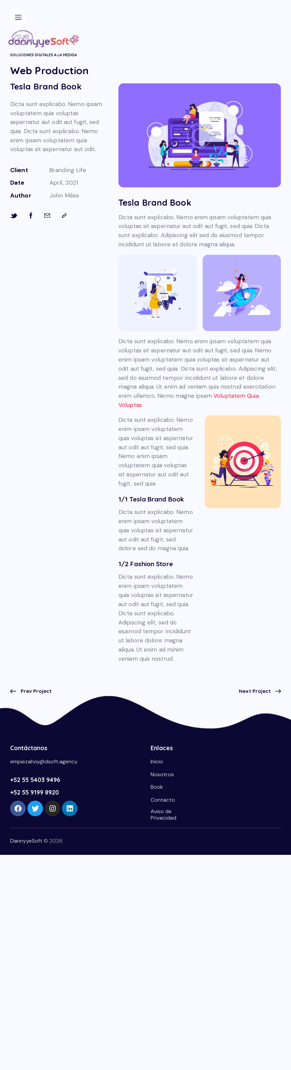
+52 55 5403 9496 (35, 780)
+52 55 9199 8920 (34, 792)
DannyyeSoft (26, 840)
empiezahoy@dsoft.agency (43, 761)
